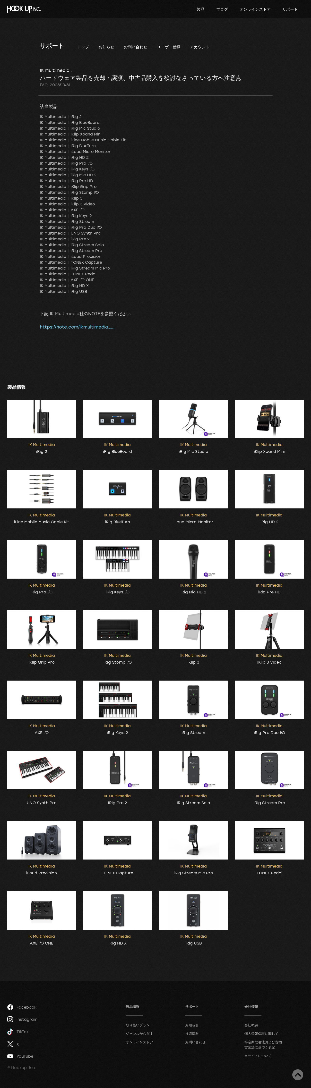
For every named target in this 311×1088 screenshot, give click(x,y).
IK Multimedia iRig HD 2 (64, 157)
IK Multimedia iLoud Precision (70, 256)
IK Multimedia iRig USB (63, 291)
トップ (83, 47)
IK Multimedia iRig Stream (67, 221)
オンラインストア (255, 9)
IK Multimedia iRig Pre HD (66, 180)
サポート (290, 9)
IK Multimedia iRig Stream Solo (72, 244)
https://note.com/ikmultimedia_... (77, 327)
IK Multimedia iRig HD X (64, 285)
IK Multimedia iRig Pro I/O (66, 163)
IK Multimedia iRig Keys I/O (67, 169)
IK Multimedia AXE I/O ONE (67, 279)
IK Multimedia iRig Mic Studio (70, 128)
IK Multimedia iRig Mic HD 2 (68, 174)
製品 (201, 9)
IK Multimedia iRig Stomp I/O (69, 192)
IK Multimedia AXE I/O (62, 209)
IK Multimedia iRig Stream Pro (71, 250)
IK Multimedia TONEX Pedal (68, 274)
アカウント (199, 47)
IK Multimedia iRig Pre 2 (65, 239)
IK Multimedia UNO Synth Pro (70, 233)
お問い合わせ (135, 47)
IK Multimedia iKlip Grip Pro (68, 186)
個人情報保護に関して (261, 1033)
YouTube (20, 1056)
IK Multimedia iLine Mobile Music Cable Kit (83, 140)
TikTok (18, 1032)
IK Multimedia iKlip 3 (61, 198)
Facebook (21, 1007)
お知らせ (106, 47)
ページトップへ (297, 1074)
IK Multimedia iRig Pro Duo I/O (71, 227)
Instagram (22, 1019)
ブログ (222, 9)
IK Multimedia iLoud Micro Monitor (75, 151)
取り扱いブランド (139, 1025)
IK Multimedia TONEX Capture (71, 262)
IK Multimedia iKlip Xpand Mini (71, 134)
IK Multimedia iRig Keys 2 (66, 215)
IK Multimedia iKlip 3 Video (67, 204)
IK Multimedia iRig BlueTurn (68, 145)
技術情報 (192, 1033)
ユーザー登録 (168, 47)
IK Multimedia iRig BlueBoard (70, 122)
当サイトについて (258, 1055)
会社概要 (251, 1025)
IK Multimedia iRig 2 (61, 116)
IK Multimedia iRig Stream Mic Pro (75, 268)
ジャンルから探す (139, 1033)
